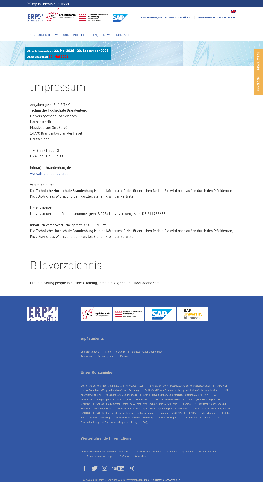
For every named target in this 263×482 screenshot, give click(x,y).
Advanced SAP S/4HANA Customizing (134, 417)
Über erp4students (90, 351)
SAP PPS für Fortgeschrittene (202, 413)
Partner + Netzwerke (115, 351)
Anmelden (174, 479)
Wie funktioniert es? (71, 35)
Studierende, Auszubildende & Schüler (165, 17)
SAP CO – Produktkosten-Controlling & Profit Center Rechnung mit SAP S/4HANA (136, 404)
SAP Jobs (124, 456)
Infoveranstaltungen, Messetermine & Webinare (104, 451)
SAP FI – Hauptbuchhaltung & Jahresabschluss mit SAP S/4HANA (175, 394)
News (107, 35)
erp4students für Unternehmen (147, 351)
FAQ (95, 35)
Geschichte (86, 356)
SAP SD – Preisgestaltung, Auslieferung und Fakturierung (124, 413)
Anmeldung (141, 456)
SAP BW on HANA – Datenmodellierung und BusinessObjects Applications (181, 390)
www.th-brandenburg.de (49, 173)
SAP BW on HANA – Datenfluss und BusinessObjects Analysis (180, 385)
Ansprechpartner (106, 356)
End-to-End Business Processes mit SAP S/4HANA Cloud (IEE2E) (112, 385)
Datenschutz (162, 479)
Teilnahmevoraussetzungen (100, 456)
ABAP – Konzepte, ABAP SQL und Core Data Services (185, 417)
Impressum (149, 479)
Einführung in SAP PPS (170, 413)
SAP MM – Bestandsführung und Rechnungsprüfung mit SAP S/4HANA (152, 408)
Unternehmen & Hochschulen (217, 17)
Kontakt (122, 35)
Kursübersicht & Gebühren (147, 451)
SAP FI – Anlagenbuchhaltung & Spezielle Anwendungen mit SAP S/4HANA (151, 397)
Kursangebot (40, 35)
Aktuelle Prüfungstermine (180, 451)
